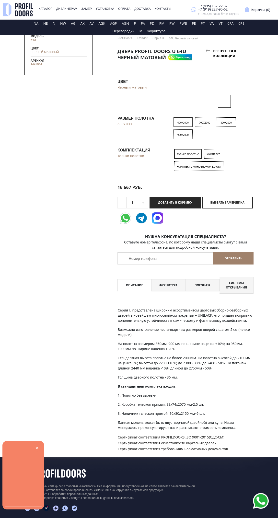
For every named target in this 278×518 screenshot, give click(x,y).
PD (152, 23)
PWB (183, 23)
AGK (102, 23)
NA (36, 23)
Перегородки (124, 31)
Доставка (142, 9)
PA (143, 23)
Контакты (163, 9)
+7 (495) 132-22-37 (213, 5)
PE (194, 23)
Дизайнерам (67, 9)
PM (161, 23)
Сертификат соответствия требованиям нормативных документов (173, 449)
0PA (231, 23)
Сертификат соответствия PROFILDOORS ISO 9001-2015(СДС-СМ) (171, 437)
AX (83, 23)
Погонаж (202, 285)
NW (63, 23)
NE (45, 23)
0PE (241, 23)
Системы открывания (236, 285)
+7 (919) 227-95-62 (213, 9)
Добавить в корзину (175, 202)
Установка (105, 9)
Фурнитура (156, 31)
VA (212, 23)
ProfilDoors (124, 38)
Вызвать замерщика (227, 202)
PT (203, 23)
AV (92, 23)
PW (172, 23)
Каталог (45, 9)
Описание (134, 285)
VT (220, 23)
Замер (86, 9)
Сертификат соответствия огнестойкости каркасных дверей (167, 443)
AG (73, 23)
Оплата (124, 9)
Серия (158, 38)
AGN (125, 23)
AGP (113, 23)
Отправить (233, 258)
